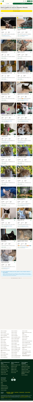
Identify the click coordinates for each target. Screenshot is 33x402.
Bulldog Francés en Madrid (25, 366)
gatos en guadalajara (4, 357)
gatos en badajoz (3, 347)
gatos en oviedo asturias (15, 338)
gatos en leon (24, 339)
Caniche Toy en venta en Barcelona (25, 373)
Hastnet (12, 392)
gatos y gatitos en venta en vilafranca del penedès (26, 355)
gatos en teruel (24, 345)
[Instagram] (15, 380)
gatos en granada (3, 339)
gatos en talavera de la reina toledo (26, 333)
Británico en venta (14, 366)
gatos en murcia (3, 332)
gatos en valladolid (4, 335)
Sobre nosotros (3, 379)
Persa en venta (13, 372)
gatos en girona (3, 352)
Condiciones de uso (4, 385)
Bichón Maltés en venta (4, 366)
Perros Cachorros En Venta (5, 363)
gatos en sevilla (3, 342)
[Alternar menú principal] (1, 1)
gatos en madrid (14, 346)
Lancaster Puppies (10, 393)
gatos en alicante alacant (5, 345)
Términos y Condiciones (24, 396)
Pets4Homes (8, 392)
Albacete (2, 13)
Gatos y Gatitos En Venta (15, 363)
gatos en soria (24, 349)
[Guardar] (14, 30)
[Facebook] (12, 380)
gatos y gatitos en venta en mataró (26, 347)
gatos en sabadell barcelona (16, 355)
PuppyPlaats (16, 392)
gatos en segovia (14, 343)
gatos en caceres (14, 332)
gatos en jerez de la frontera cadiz (5, 350)
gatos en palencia (14, 352)
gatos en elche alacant (15, 341)
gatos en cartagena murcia (15, 349)
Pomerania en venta (4, 369)
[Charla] (25, 1)
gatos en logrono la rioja (15, 344)
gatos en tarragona (14, 335)
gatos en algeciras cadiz (26, 342)
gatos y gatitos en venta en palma (5, 337)
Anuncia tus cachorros (4, 388)
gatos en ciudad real (25, 336)
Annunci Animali (27, 392)
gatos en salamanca (4, 348)
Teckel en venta (3, 372)
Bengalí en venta (13, 369)
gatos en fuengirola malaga (15, 347)
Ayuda (2, 382)
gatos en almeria (3, 355)
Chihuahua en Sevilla (24, 369)
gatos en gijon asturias (15, 340)
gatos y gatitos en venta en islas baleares (26, 353)
